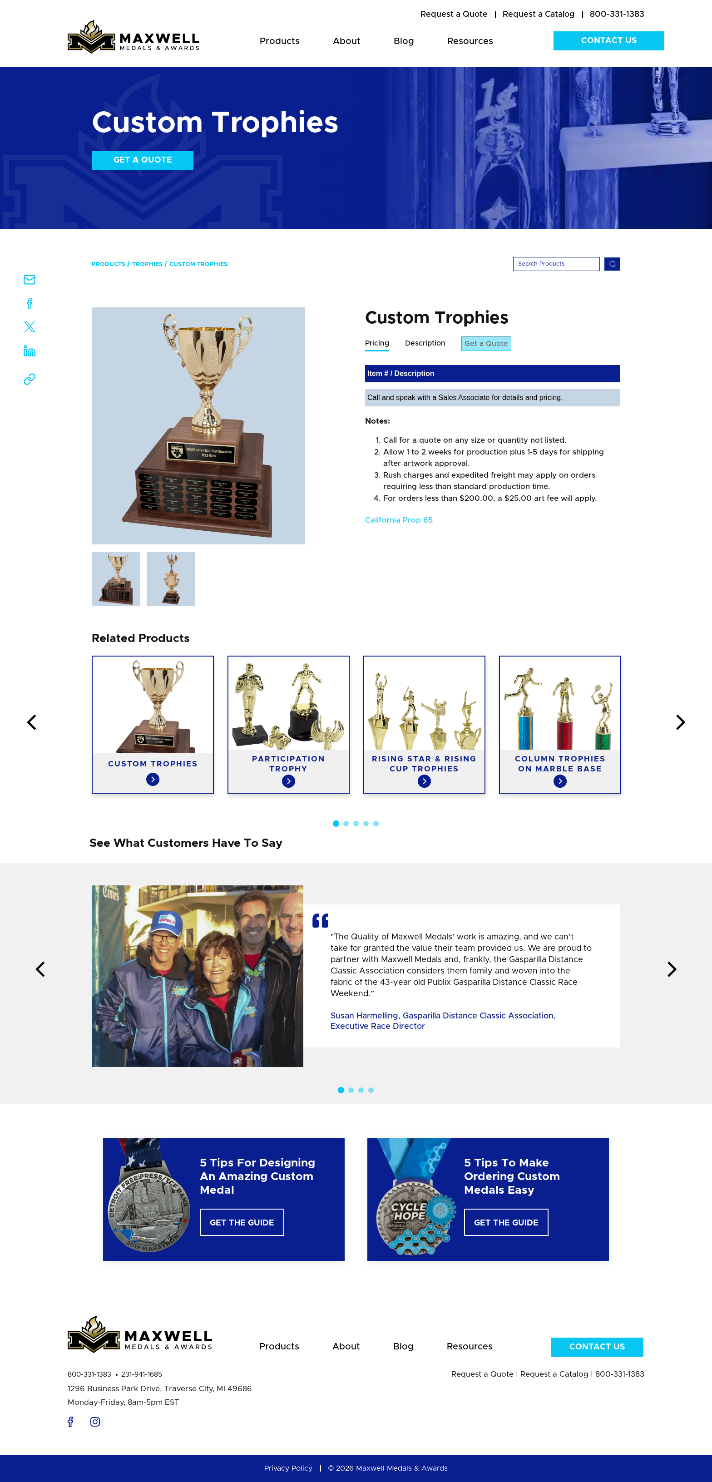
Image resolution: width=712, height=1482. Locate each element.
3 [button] (356, 823)
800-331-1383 (89, 1374)
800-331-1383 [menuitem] (617, 14)
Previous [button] (31, 722)
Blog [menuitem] (404, 41)
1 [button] (336, 823)
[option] (198, 425)
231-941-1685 (141, 1374)
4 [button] (366, 823)
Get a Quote (143, 160)
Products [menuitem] (280, 41)
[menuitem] (454, 15)
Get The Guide (242, 1223)
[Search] (556, 264)
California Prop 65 (399, 520)
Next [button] (680, 722)
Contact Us (609, 41)
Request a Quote (482, 1374)
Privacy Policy (288, 1468)
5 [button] (376, 823)
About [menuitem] (347, 41)
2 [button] (346, 823)
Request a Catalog (554, 1374)
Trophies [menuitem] (147, 264)
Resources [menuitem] (470, 41)
